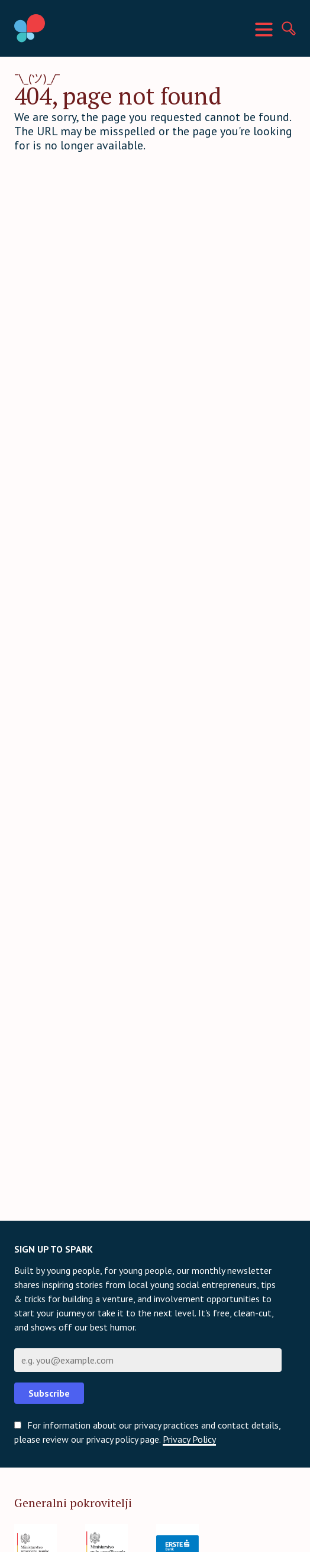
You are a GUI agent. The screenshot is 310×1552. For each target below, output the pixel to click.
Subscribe (49, 1393)
